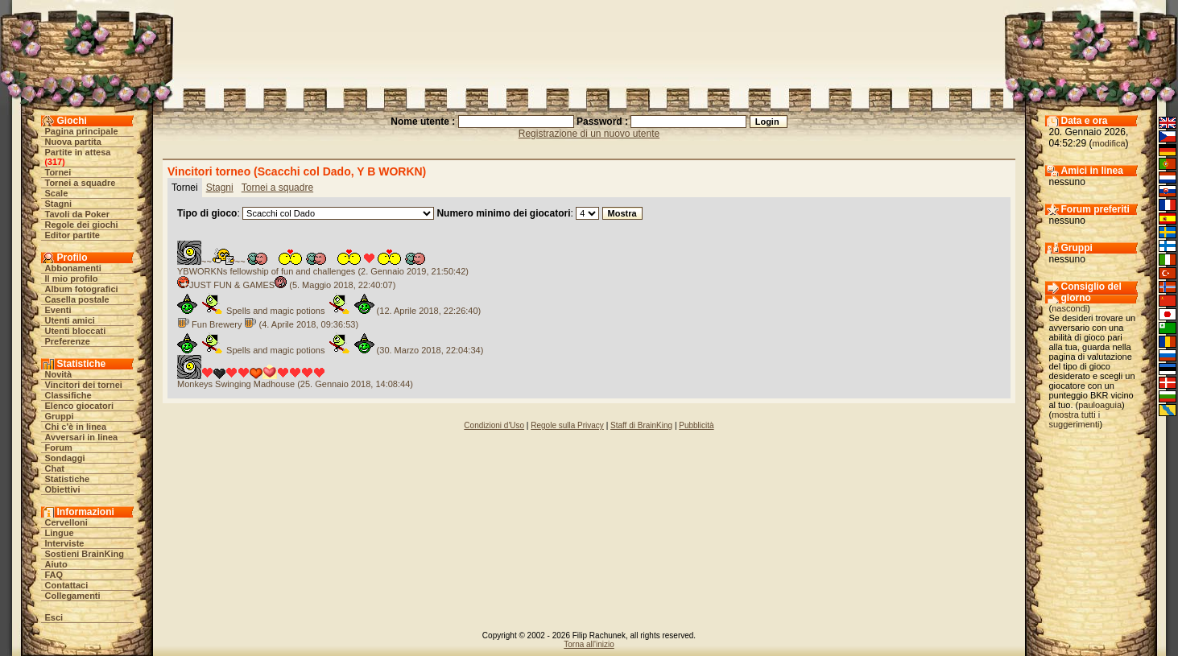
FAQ (54, 575)
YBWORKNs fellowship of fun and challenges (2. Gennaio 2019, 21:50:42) (323, 271)
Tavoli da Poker (77, 214)
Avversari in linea (81, 437)
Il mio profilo (71, 278)
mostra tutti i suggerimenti (1075, 419)
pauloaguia (1100, 405)
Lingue (59, 533)
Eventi (58, 310)
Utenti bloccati (75, 331)
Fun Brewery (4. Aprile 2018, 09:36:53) (267, 324)
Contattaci (67, 585)
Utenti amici (70, 320)
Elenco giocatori (79, 406)
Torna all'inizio (589, 644)
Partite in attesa (78, 152)
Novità (58, 374)
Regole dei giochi (81, 224)
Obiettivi (63, 489)
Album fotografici (81, 289)
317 (55, 162)
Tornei (58, 172)
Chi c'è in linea (76, 426)
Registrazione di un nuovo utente (589, 133)
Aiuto (56, 564)
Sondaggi (65, 458)
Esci (54, 617)
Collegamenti (73, 595)
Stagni (58, 203)
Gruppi (59, 416)
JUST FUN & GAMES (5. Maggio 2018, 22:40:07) (286, 285)
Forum (58, 447)
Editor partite (72, 235)
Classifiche (68, 395)
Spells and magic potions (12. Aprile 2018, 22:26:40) (329, 311)
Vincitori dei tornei (83, 385)
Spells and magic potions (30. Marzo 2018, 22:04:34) (330, 350)
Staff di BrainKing (641, 425)
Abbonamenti (73, 268)
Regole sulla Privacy (567, 425)
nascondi (1069, 308)
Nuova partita (73, 141)
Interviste (65, 543)
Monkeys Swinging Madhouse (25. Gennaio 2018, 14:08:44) (295, 384)
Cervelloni (66, 522)
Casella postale (77, 299)
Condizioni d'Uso (494, 425)
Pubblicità (696, 425)
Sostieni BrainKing (84, 554)
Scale (56, 193)
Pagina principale (81, 131)
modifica (1109, 143)
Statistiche (67, 479)
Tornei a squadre (80, 183)
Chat (54, 468)
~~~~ (305, 261)
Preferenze (67, 341)
